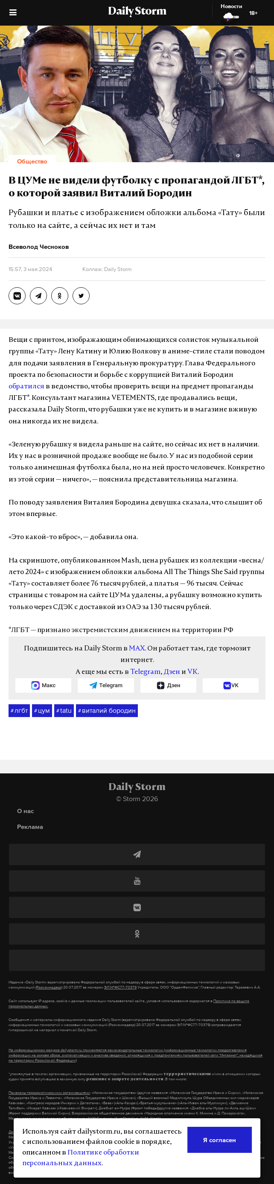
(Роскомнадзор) (48, 987)
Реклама (30, 826)
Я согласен (219, 1139)
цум (42, 710)
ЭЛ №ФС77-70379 (120, 987)
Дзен (171, 672)
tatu (64, 710)
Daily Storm (137, 12)
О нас (25, 810)
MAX (137, 648)
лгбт (19, 710)
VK (192, 672)
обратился (26, 386)
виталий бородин (107, 710)
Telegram (145, 672)
